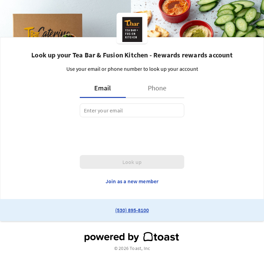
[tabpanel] (132, 110)
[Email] (132, 110)
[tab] (105, 88)
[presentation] (132, 136)
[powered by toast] (132, 237)
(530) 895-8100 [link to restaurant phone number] (132, 210)
